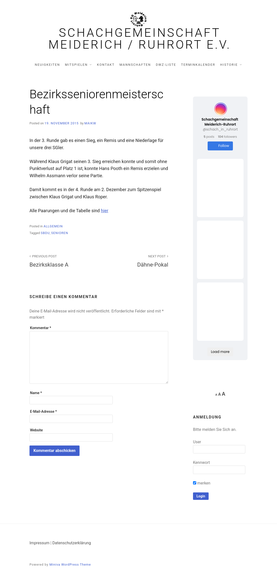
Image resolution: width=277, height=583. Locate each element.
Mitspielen (76, 65)
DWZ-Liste (166, 65)
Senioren (59, 233)
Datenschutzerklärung (71, 543)
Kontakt (106, 65)
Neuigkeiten (47, 65)
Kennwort (201, 462)
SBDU (45, 233)
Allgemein (53, 226)
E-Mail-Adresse (43, 412)
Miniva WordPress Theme (70, 564)
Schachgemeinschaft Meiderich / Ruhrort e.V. (140, 39)
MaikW (90, 123)
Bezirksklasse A (61, 260)
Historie (229, 65)
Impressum (39, 543)
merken (201, 483)
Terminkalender (198, 65)
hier (104, 210)
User (197, 442)
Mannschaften (135, 65)
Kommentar (40, 328)
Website (36, 430)
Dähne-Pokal (136, 260)
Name (36, 393)
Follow (220, 145)
